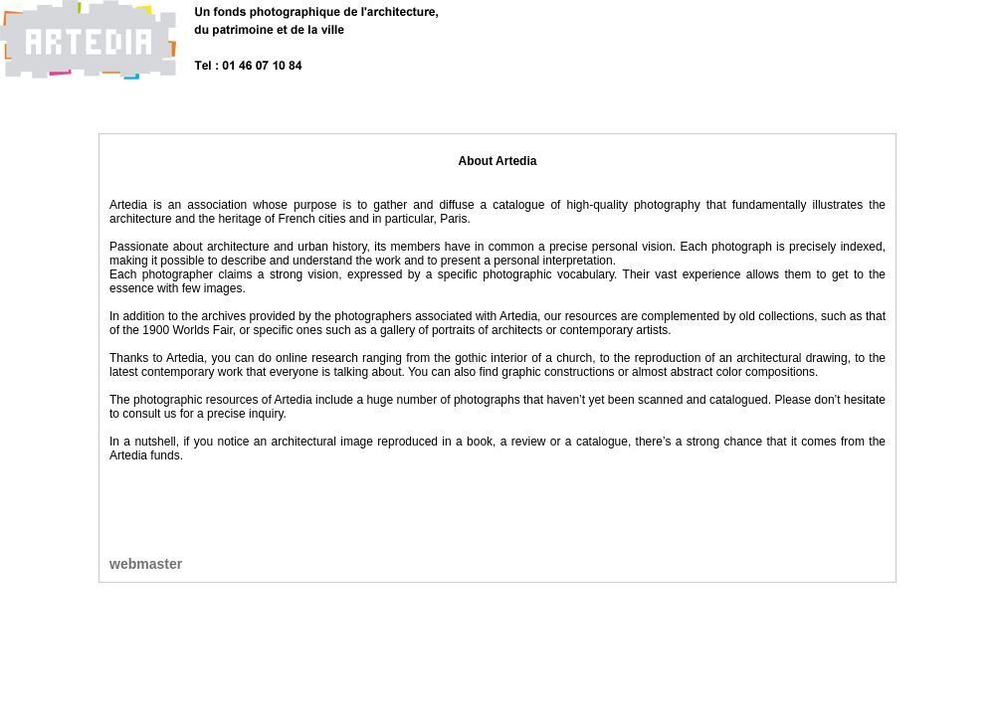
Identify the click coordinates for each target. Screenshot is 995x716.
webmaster (145, 564)
